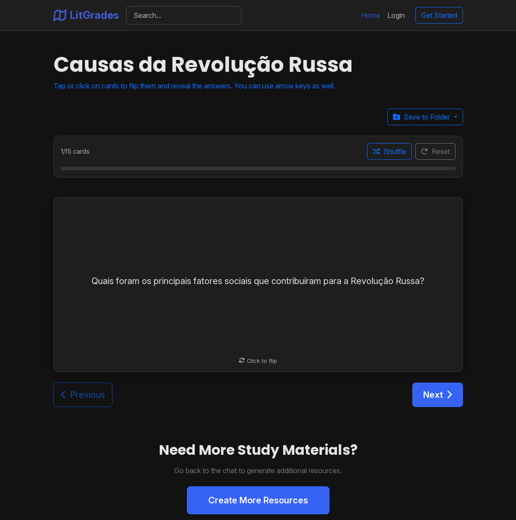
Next (437, 395)
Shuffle (389, 151)
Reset (435, 151)
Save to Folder (422, 116)
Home (370, 15)
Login (396, 15)
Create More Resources (258, 500)
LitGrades (86, 15)
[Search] (184, 15)
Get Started (439, 15)
